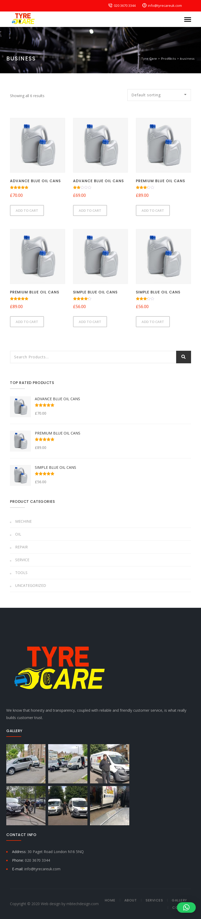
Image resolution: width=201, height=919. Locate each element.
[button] (186, 907)
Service (22, 559)
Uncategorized (30, 585)
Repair (21, 546)
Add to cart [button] (27, 210)
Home (110, 900)
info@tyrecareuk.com (165, 5)
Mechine (23, 521)
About (130, 900)
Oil (18, 534)
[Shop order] (159, 95)
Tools (21, 572)
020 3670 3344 (125, 5)
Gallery (179, 900)
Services (154, 900)
